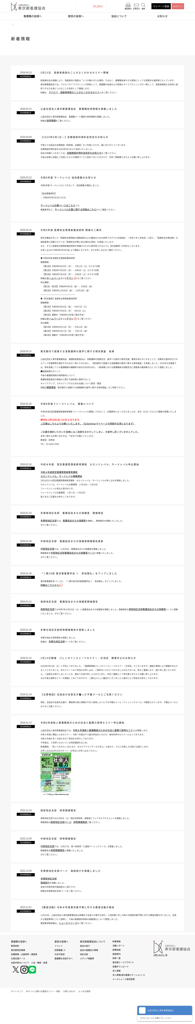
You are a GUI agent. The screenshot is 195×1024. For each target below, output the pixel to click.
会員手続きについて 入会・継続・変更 (29, 989)
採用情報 (52, 127)
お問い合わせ (77, 1017)
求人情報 (116, 997)
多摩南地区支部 (49, 535)
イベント (59, 972)
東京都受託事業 (18, 976)
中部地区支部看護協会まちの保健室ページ (74, 568)
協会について (119, 16)
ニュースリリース (70, 950)
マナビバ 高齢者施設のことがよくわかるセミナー (76, 98)
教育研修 (15, 972)
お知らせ (162, 16)
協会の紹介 (85, 972)
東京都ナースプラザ (121, 989)
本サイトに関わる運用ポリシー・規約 (48, 1017)
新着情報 (116, 968)
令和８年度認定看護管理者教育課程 (59, 486)
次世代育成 (60, 980)
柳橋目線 (116, 976)
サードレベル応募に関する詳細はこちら (77, 217)
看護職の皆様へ (33, 16)
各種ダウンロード (120, 993)
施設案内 (116, 980)
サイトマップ (19, 1017)
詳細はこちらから (52, 601)
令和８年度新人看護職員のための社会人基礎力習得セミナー (108, 754)
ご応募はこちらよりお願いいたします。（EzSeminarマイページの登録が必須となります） (88, 437)
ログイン (177, 6)
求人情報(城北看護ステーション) (127, 1001)
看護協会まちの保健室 (75, 535)
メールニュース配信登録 (123, 1005)
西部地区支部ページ (62, 847)
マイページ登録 (161, 6)
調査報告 (52, 400)
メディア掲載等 (87, 985)
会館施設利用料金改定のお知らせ (88, 160)
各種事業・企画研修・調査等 (24, 980)
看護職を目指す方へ (64, 985)
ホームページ (54, 286)
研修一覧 (116, 984)
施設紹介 (45, 908)
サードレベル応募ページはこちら (58, 213)
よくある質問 (94, 1017)
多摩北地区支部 (58, 659)
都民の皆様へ (76, 16)
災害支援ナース (18, 985)
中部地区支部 (47, 564)
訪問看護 (59, 976)
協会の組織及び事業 (89, 976)
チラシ (71, 286)
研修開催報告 (82, 847)
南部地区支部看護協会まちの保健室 (157, 626)
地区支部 (84, 980)
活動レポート (118, 972)
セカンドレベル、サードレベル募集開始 (61, 490)
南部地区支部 (47, 626)
